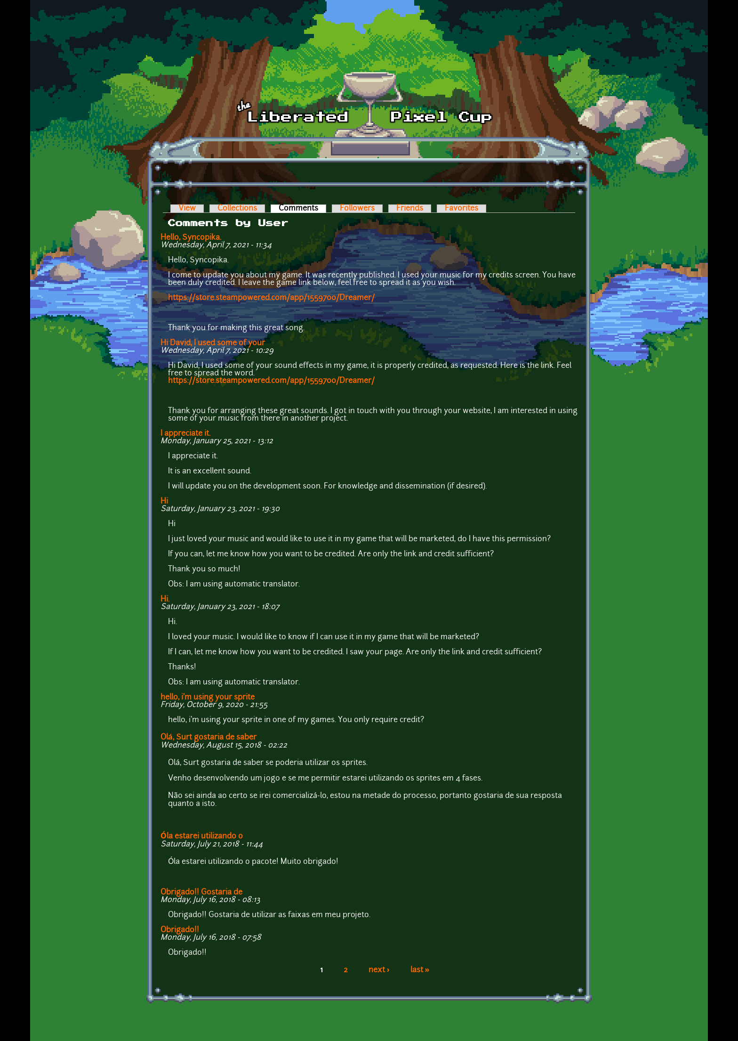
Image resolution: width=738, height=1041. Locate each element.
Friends (409, 208)
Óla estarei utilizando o (201, 836)
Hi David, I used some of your (212, 343)
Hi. (164, 599)
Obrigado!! (179, 930)
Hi (164, 501)
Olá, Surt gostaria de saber (208, 737)
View (187, 208)
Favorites (461, 208)
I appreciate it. (185, 434)
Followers (357, 208)
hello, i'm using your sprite (207, 697)
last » (420, 970)
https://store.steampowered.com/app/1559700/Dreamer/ (271, 298)
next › (379, 970)
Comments (302, 208)
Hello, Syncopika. (190, 238)
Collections (237, 208)
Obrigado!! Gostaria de (201, 892)
